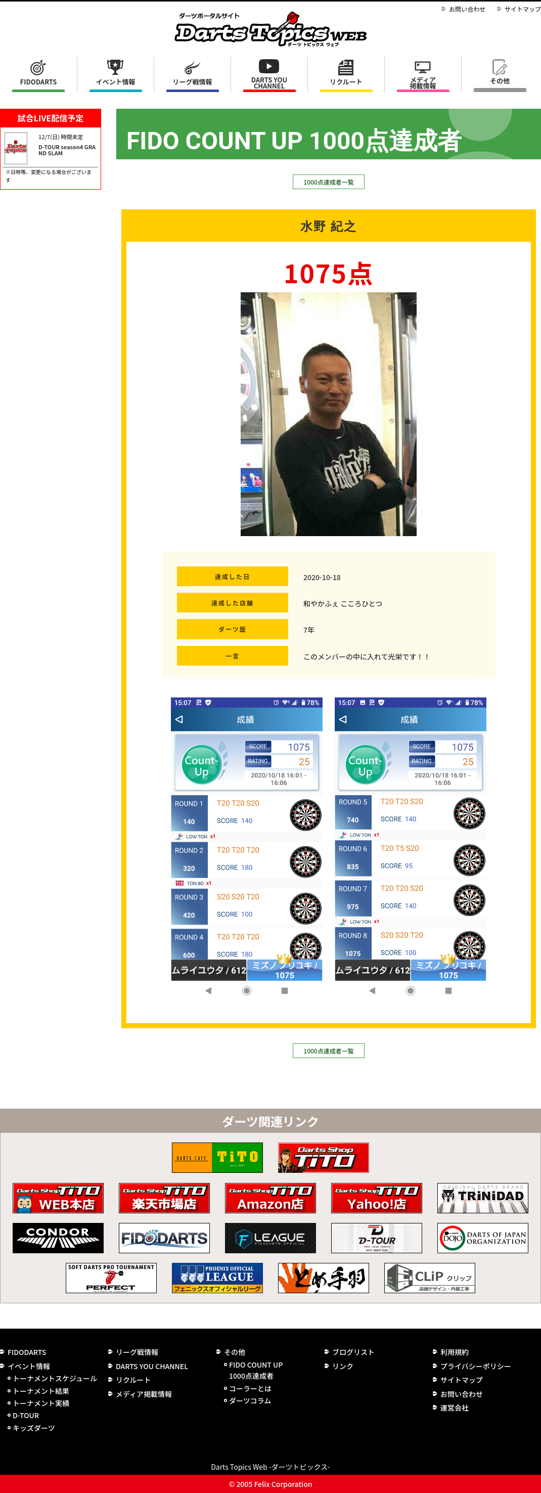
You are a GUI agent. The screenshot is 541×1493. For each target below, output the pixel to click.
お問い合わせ (467, 9)
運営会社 (454, 1407)
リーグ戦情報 (137, 1352)
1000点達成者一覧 (328, 182)
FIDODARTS (38, 81)
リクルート (346, 81)
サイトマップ (523, 9)
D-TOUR (26, 1415)
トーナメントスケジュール (55, 1378)
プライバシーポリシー (475, 1366)
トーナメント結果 (41, 1391)
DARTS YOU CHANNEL (269, 83)
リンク (342, 1366)
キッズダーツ (34, 1428)
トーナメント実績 (41, 1403)
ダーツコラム (250, 1400)
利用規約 (454, 1352)
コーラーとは (250, 1388)
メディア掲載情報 (423, 83)
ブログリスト (353, 1352)
